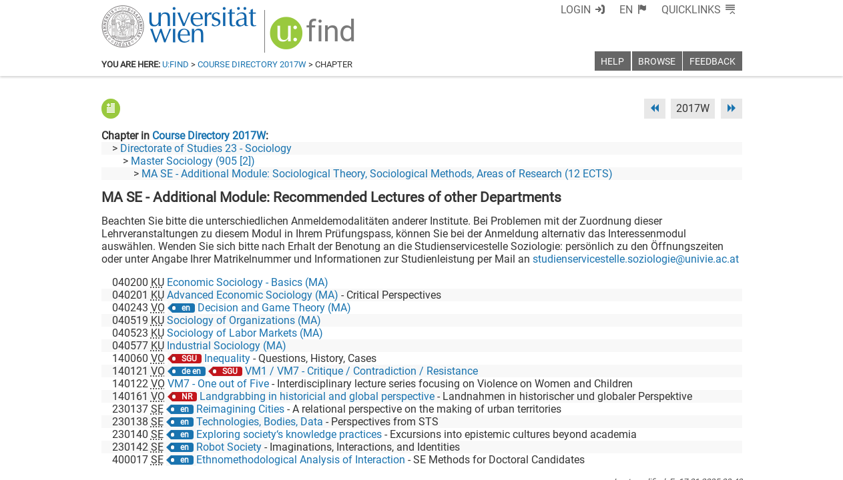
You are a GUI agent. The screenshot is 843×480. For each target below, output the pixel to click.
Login (600, 9)
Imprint (498, 465)
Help (612, 61)
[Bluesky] (635, 424)
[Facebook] (592, 424)
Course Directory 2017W (252, 64)
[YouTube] (678, 424)
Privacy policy (622, 465)
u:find (175, 64)
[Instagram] (721, 424)
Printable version (702, 465)
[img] (305, 34)
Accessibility (552, 465)
